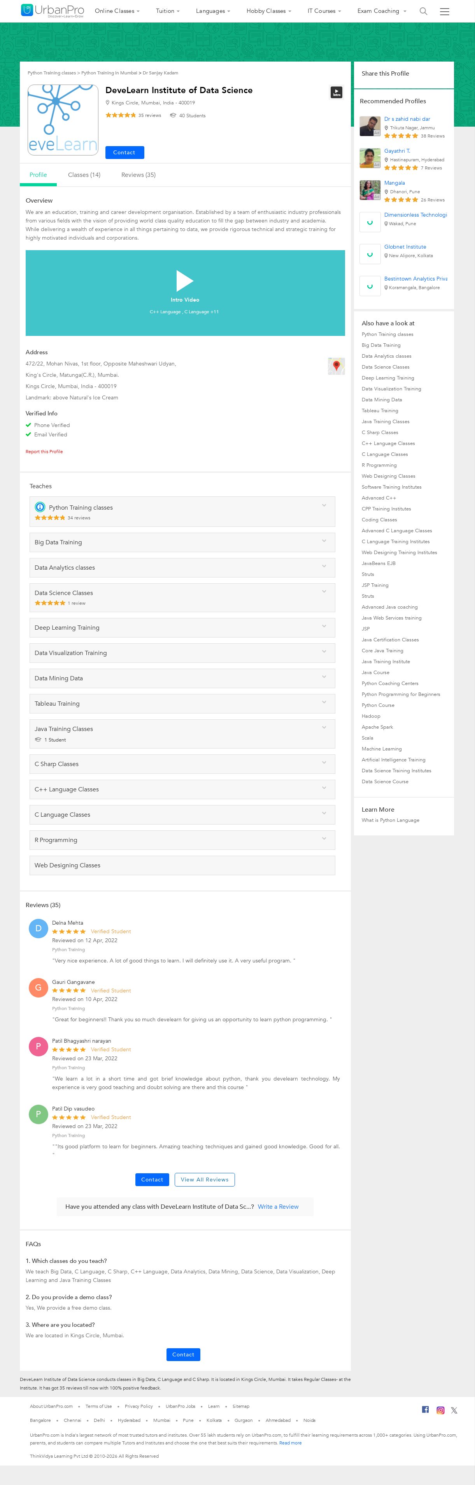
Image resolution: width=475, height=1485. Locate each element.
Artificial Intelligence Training (394, 759)
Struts (368, 574)
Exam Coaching (379, 11)
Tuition (165, 11)
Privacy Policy (139, 1406)
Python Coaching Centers (390, 683)
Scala (367, 738)
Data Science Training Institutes (396, 770)
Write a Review (278, 1206)
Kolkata (214, 1420)
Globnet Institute (405, 247)
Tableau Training (380, 410)
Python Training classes (388, 334)
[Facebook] (425, 1412)
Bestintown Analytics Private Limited (428, 279)
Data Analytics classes (387, 356)
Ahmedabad (278, 1420)
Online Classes (114, 11)
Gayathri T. (397, 151)
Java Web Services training (392, 618)
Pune (188, 1420)
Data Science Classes (386, 367)
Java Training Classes (386, 421)
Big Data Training (381, 345)
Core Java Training (382, 650)
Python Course (378, 705)
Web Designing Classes (388, 476)
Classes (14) (84, 175)
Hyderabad (129, 1420)
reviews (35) (138, 175)
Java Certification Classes (390, 639)
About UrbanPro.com (51, 1406)
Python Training (68, 949)
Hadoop (371, 716)
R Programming (379, 465)
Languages (210, 11)
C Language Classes (385, 454)
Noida (309, 1420)
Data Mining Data (382, 399)
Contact (152, 1179)
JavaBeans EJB (379, 563)
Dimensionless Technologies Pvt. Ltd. (429, 215)
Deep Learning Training (388, 377)
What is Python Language (390, 820)
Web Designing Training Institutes (399, 552)
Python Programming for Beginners (401, 694)
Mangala (394, 183)
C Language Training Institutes (396, 541)
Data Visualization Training (391, 388)
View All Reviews (205, 1179)
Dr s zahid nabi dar (407, 119)
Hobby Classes (266, 11)
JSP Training (375, 585)
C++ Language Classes (388, 443)
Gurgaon (243, 1420)
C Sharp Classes (380, 432)
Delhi (99, 1420)
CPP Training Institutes (386, 508)
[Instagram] (440, 1413)
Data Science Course (385, 781)
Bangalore (40, 1420)
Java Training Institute (386, 661)
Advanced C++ (379, 497)
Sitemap (241, 1406)
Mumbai (161, 1420)
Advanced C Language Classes (397, 530)
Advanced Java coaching (390, 607)
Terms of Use (99, 1406)
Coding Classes (379, 519)
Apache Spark (377, 727)
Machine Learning (382, 748)
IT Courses (322, 11)
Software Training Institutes (392, 487)
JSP (366, 628)
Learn (214, 1406)
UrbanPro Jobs (181, 1406)
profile (38, 175)
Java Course (375, 672)
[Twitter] (454, 1412)
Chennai (72, 1420)
